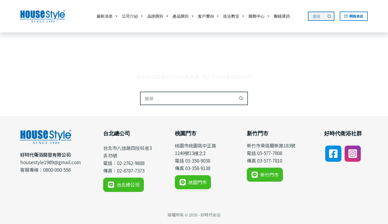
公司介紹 (133, 16)
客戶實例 (209, 16)
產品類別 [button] (183, 16)
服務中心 (259, 16)
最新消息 (107, 16)
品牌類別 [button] (158, 16)
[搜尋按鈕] (329, 16)
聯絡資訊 (282, 16)
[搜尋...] (316, 16)
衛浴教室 (234, 16)
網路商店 (353, 16)
